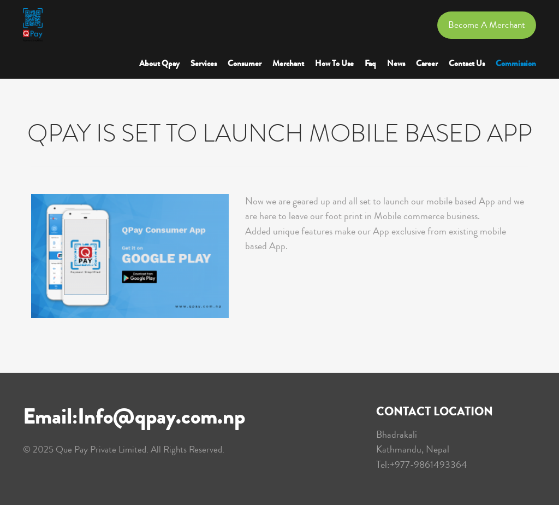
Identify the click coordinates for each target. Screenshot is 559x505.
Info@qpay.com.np (161, 416)
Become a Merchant (486, 25)
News (396, 63)
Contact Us (467, 63)
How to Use (334, 63)
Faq (370, 63)
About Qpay (159, 63)
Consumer (244, 63)
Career (427, 63)
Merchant (288, 63)
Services (204, 63)
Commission (516, 63)
